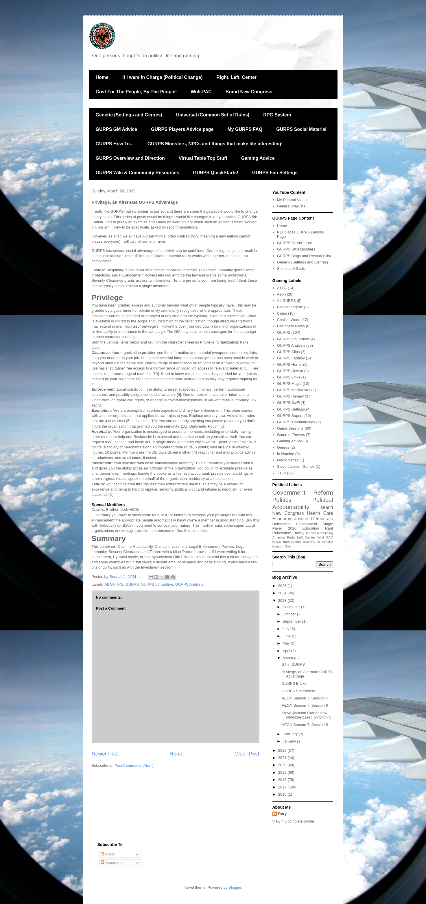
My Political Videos (293, 200)
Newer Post (105, 754)
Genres (283, 447)
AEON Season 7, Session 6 (305, 705)
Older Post (247, 754)
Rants (311, 533)
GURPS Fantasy (291, 358)
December (292, 607)
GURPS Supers (290, 415)
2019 (283, 772)
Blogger (234, 887)
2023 (283, 600)
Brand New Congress (249, 91)
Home (102, 77)
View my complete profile (293, 821)
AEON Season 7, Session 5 (305, 725)
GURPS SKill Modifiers (296, 249)
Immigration (292, 541)
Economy (281, 518)
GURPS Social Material (301, 129)
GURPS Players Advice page (182, 129)
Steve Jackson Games (296, 466)
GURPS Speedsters (298, 691)
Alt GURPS (113, 584)
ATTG (282, 288)
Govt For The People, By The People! (136, 91)
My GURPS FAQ (244, 129)
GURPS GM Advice (116, 129)
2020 (292, 528)
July (286, 629)
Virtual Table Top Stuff (203, 158)
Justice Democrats (313, 518)
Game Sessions (290, 428)
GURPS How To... (115, 143)
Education (311, 528)
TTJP (281, 473)
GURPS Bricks (294, 683)
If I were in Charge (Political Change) (162, 77)
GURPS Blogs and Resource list (304, 256)
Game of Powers (291, 434)
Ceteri (282, 313)
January (290, 741)
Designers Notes (291, 326)
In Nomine (285, 454)
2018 (283, 779)
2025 (283, 586)
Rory (282, 814)
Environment (306, 524)
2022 (283, 750)
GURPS (132, 584)
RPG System (277, 114)
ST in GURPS (293, 664)
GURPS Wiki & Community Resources (137, 172)
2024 (283, 593)
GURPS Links (288, 377)
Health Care (320, 513)
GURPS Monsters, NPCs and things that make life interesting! (215, 143)
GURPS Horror (289, 364)
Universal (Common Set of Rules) (212, 114)
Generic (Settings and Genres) (129, 114)
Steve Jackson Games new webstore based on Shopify (306, 715)
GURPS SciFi (288, 402)
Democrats (281, 524)
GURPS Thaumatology (296, 422)
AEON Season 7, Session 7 (305, 698)
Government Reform (302, 492)
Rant (329, 528)
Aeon (281, 294)
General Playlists (291, 206)
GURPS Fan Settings (275, 172)
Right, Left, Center (236, 77)
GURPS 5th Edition (157, 584)
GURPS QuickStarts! (215, 172)
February (291, 734)
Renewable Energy (288, 533)
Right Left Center (301, 537)
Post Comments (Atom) (134, 765)
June (287, 636)
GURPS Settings (291, 409)
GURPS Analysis (189, 584)
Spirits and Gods (291, 268)
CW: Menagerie (290, 307)
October (290, 614)
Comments (112, 862)
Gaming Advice (258, 158)
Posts (108, 854)
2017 (283, 787)
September (292, 621)
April (287, 651)
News (276, 541)
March (288, 658)
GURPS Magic (289, 383)
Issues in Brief (281, 546)
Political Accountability (302, 503)
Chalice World (288, 320)
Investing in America (318, 541)
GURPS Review (290, 396)
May (287, 643)
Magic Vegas (287, 460)
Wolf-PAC (201, 91)
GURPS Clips (288, 352)
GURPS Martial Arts (293, 390)
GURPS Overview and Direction (130, 158)
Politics (282, 499)
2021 (283, 758)
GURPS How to (290, 371)
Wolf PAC (325, 537)
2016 (283, 794)
